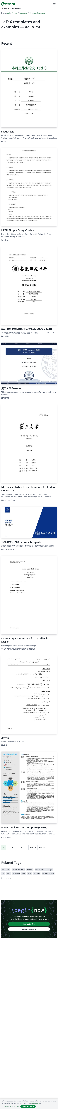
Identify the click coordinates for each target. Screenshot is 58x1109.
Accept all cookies (28, 1106)
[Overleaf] (8, 3)
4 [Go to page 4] (16, 847)
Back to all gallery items (11, 9)
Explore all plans (29, 929)
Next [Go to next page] (33, 847)
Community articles (37, 13)
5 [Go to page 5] (21, 847)
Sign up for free (29, 924)
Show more (7, 878)
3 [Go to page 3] (12, 847)
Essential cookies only (11, 1106)
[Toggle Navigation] (54, 3)
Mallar (14, 13)
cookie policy (35, 1103)
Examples (23, 13)
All (8, 13)
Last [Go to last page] (42, 847)
